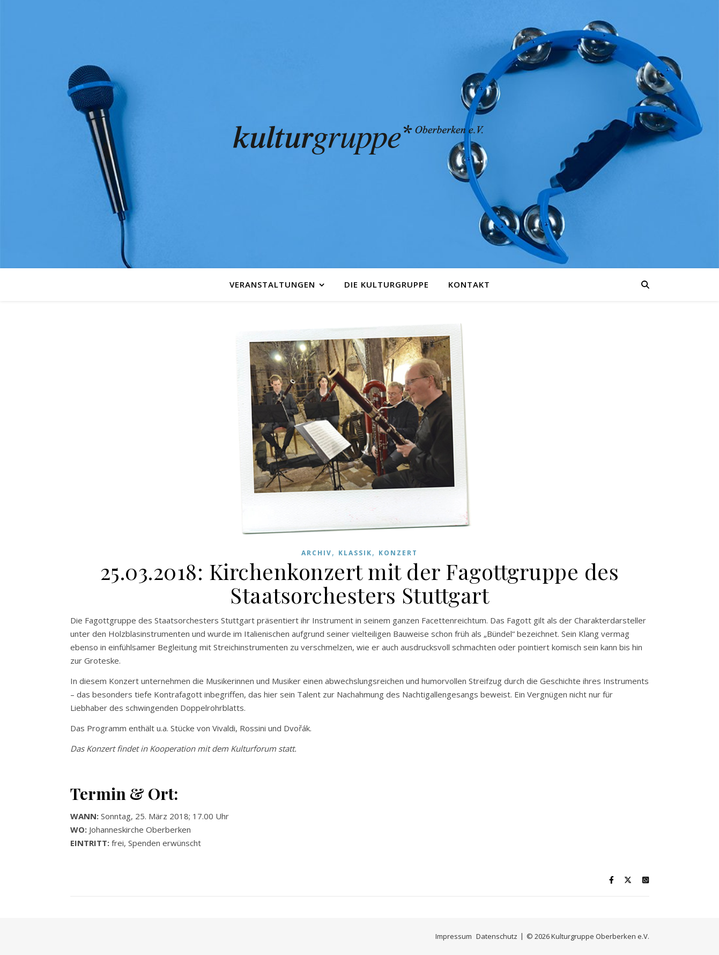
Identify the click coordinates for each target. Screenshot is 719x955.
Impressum (453, 936)
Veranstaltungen (272, 284)
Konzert (398, 552)
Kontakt (469, 284)
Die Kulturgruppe (386, 284)
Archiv (316, 552)
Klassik (355, 552)
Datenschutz (496, 936)
